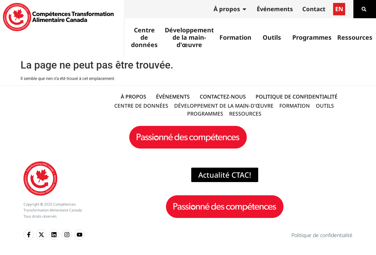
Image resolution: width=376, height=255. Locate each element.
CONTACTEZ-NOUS (223, 96)
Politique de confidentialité (321, 235)
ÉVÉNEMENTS (173, 96)
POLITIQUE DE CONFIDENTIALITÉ (297, 96)
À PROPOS (133, 96)
